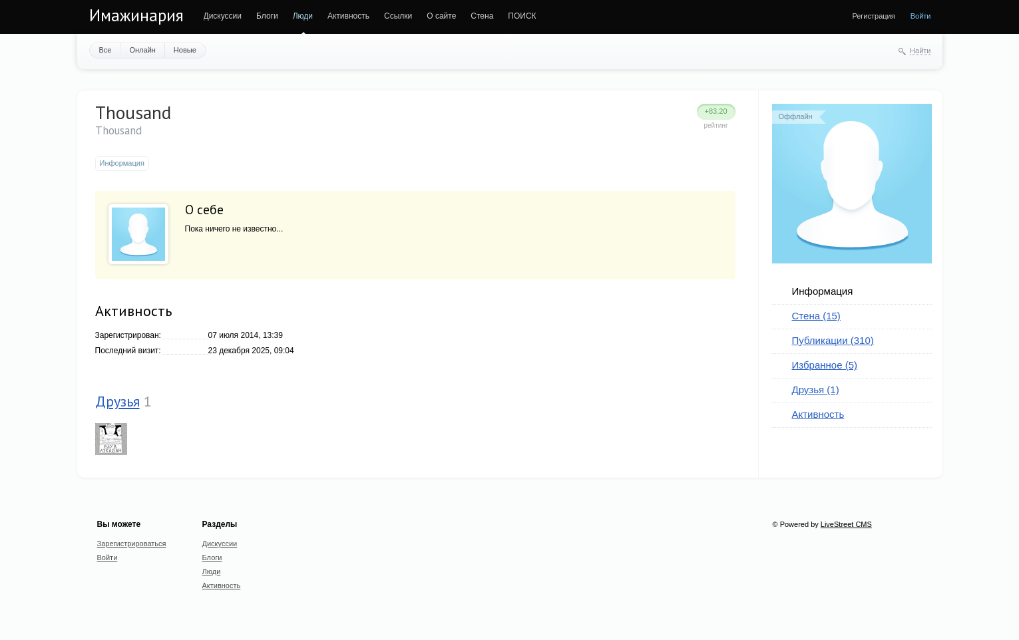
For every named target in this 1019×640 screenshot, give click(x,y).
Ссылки (398, 16)
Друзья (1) (815, 389)
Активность (348, 16)
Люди (303, 16)
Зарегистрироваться (131, 544)
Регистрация (873, 16)
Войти (921, 16)
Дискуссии (223, 16)
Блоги (267, 16)
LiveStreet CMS (846, 524)
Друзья (117, 401)
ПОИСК (522, 16)
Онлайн (142, 50)
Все (105, 50)
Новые (185, 50)
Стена (482, 16)
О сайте (441, 16)
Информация (822, 291)
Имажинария (136, 15)
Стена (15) (816, 315)
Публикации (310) (833, 340)
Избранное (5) (825, 365)
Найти (920, 51)
